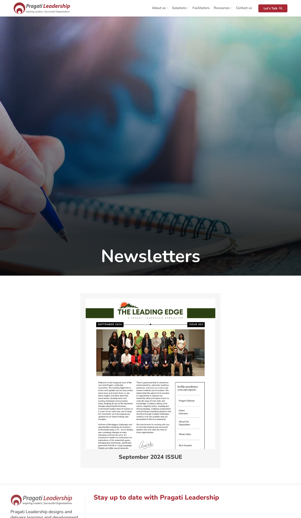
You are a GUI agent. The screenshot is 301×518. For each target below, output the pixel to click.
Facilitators (201, 8)
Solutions (180, 8)
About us (160, 8)
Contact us (244, 8)
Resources (223, 8)
